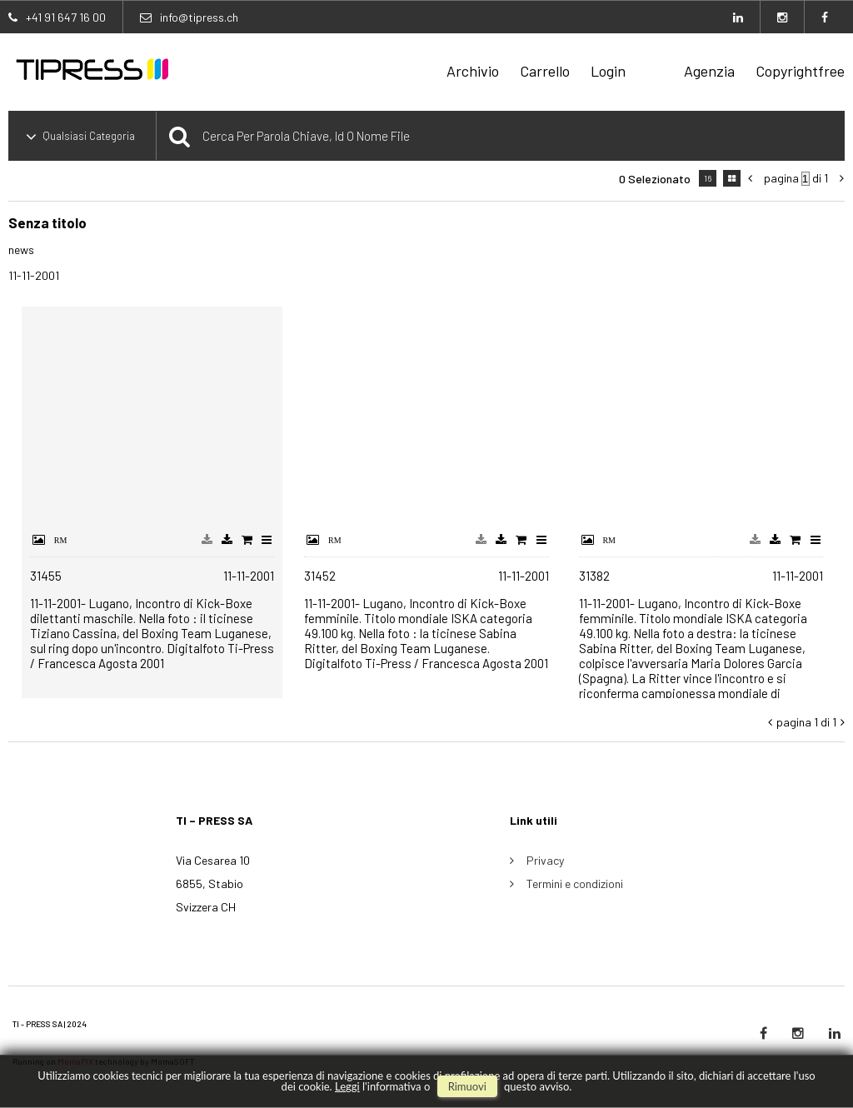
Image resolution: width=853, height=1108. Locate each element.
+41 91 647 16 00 (66, 17)
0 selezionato (655, 179)
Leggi (347, 1086)
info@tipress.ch (199, 17)
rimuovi (467, 1086)
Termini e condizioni (574, 883)
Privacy (545, 860)
